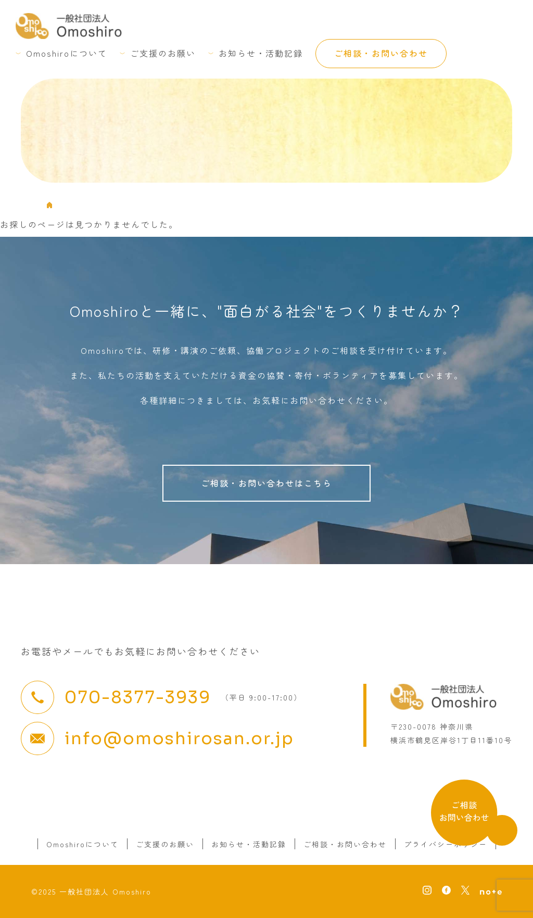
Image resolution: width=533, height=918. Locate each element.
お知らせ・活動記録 (261, 53)
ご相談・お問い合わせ (381, 53)
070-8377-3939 (138, 697)
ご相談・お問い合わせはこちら (266, 483)
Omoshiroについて (66, 53)
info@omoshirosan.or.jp (179, 738)
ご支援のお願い (163, 53)
